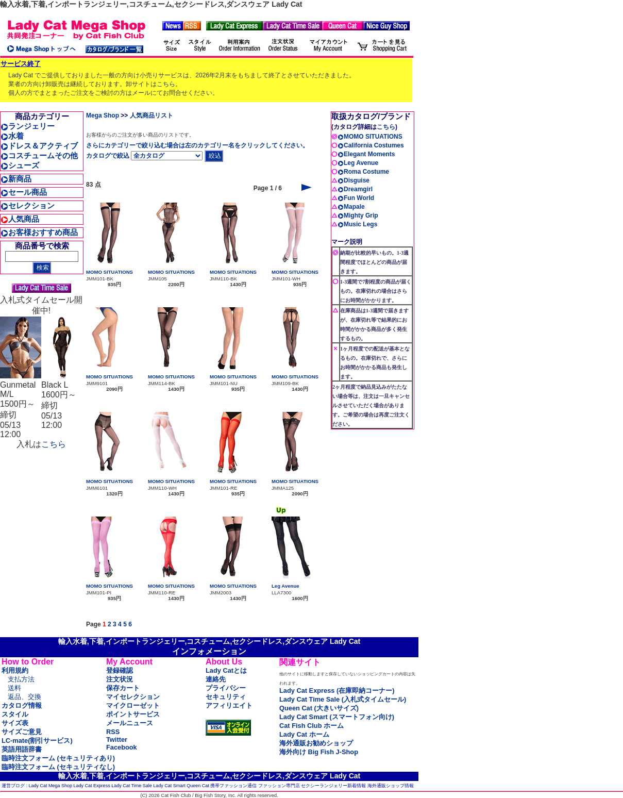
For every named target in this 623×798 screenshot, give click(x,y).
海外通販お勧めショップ (316, 743)
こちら (166, 84)
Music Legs (357, 224)
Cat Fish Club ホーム (311, 725)
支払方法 (21, 679)
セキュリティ (226, 697)
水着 (12, 135)
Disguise (353, 180)
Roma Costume (363, 171)
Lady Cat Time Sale (131, 785)
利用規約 (15, 670)
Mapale (351, 206)
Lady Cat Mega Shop (51, 785)
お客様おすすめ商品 (39, 232)
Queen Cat (198, 785)
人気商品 (20, 218)
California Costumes (371, 145)
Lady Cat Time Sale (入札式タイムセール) (342, 699)
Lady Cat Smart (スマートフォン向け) (336, 717)
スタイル (15, 714)
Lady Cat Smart (169, 785)
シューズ (20, 165)
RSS (113, 732)
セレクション (28, 205)
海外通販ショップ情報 (390, 785)
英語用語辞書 (22, 749)
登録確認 (119, 670)
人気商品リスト (151, 115)
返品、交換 (24, 697)
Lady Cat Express (92, 785)
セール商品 (24, 192)
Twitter (116, 739)
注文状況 (119, 679)
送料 (14, 688)
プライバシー (226, 688)
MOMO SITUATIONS (109, 272)
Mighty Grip (358, 215)
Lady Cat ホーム (304, 734)
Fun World (356, 198)
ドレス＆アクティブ (39, 145)
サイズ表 (15, 723)
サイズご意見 (22, 732)
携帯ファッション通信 (233, 785)
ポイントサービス (133, 714)
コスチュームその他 (39, 155)
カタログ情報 (22, 705)
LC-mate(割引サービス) (37, 740)
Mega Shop (102, 115)
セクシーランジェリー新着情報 (333, 785)
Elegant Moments (366, 154)
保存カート (123, 688)
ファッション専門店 (279, 785)
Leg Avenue (285, 586)
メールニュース (129, 723)
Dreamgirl (355, 189)
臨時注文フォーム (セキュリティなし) (58, 767)
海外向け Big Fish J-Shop (318, 752)
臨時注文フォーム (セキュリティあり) (58, 758)
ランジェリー (28, 126)
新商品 (16, 178)
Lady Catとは (226, 670)
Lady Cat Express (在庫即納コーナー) (336, 690)
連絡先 (216, 679)
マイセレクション (133, 697)
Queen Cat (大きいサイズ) (319, 708)
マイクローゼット (133, 705)
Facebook (121, 747)
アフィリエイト (229, 705)
